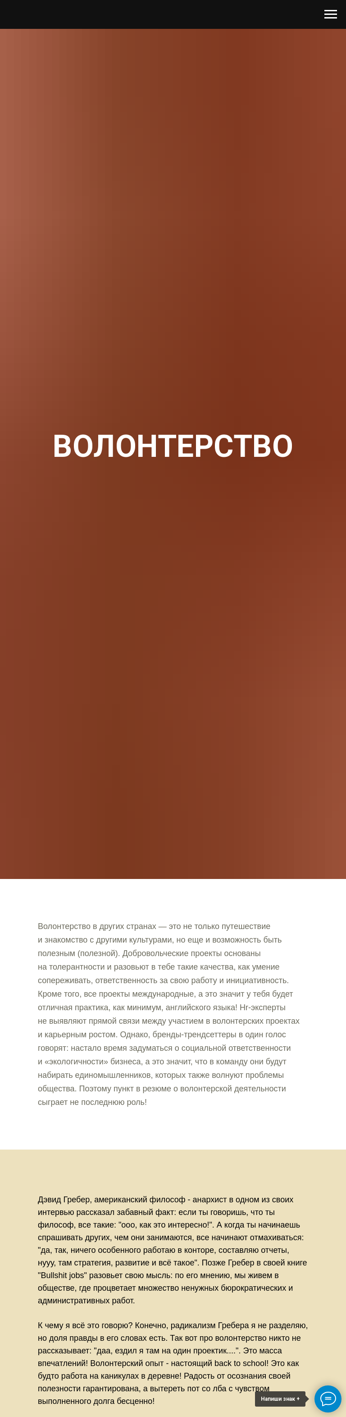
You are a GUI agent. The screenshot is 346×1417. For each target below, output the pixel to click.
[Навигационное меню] (330, 14)
